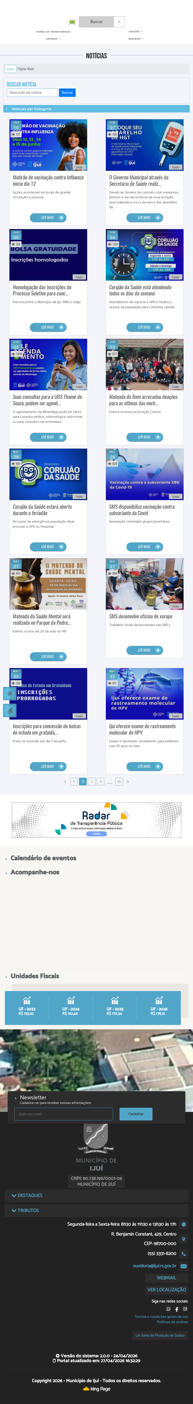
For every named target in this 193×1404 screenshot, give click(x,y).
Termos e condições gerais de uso (161, 1317)
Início (10, 69)
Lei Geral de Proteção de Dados (160, 1335)
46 (119, 781)
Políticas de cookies (172, 1322)
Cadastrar (136, 1114)
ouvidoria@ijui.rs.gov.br (154, 1266)
